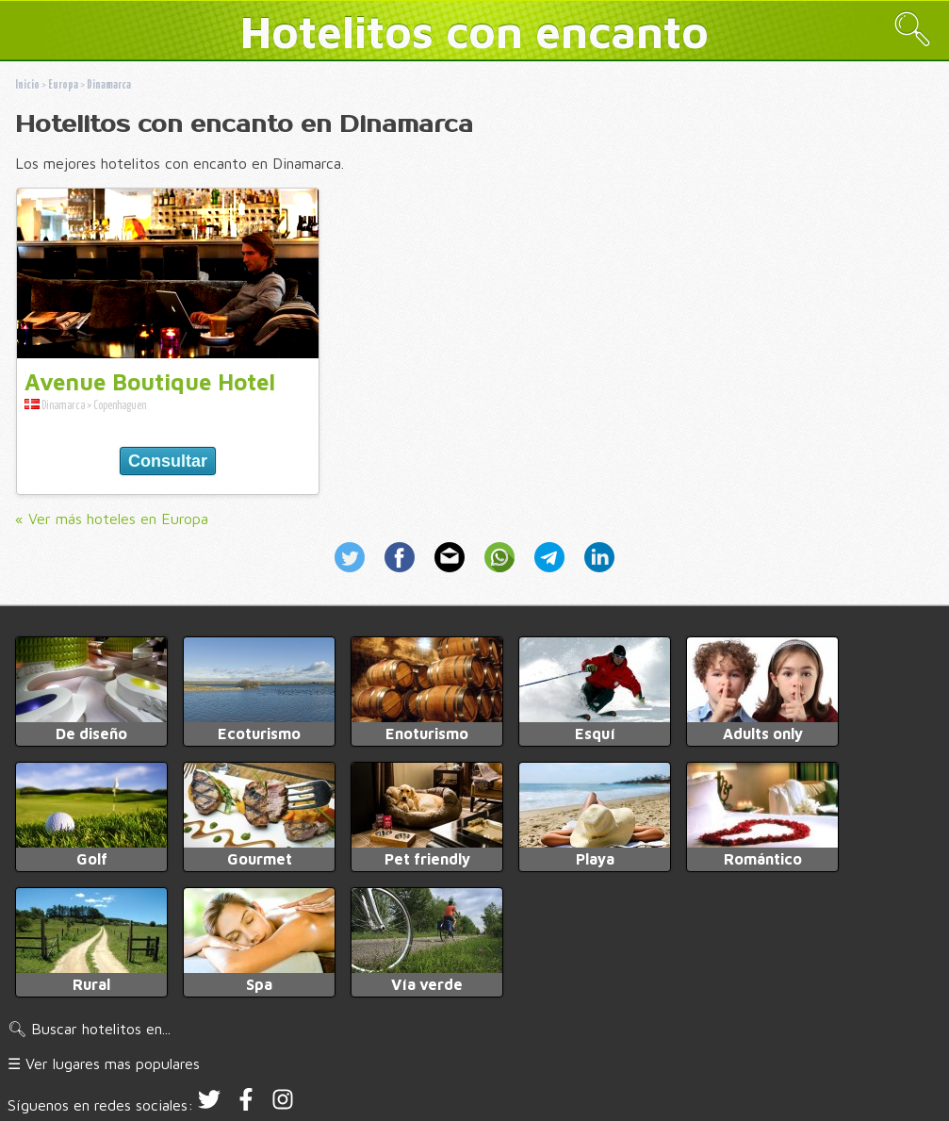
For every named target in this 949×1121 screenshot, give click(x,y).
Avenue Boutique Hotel (150, 382)
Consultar (167, 461)
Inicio (27, 85)
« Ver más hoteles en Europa (111, 518)
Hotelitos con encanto (474, 31)
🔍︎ (912, 28)
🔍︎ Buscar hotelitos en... (89, 1028)
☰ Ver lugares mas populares (104, 1063)
